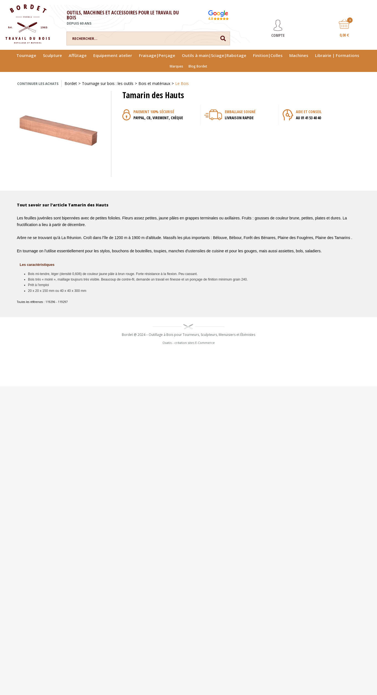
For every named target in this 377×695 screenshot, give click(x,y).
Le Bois (182, 83)
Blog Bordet (197, 66)
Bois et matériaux (154, 83)
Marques (176, 66)
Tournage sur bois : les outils (107, 83)
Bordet (70, 83)
